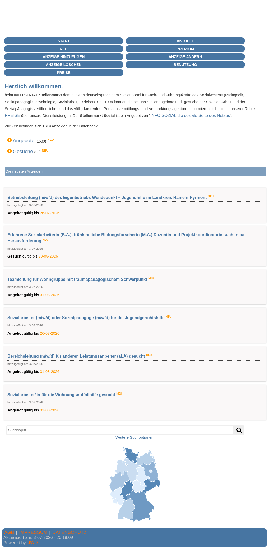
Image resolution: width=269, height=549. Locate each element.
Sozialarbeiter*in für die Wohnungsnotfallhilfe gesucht (61, 394)
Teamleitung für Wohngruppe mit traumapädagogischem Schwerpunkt (77, 279)
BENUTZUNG (185, 65)
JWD (33, 542)
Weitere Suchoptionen (134, 437)
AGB (9, 532)
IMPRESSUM (33, 532)
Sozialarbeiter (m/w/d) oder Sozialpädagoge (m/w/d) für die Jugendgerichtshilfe (86, 317)
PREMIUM (185, 49)
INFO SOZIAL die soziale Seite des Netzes (190, 115)
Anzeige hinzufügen (64, 57)
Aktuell (185, 41)
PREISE (12, 115)
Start (64, 41)
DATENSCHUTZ (69, 532)
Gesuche (23, 151)
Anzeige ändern (185, 57)
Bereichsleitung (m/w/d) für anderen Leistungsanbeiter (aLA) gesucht (76, 356)
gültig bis (134, 204)
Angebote (24, 140)
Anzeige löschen (63, 65)
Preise (64, 72)
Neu (64, 49)
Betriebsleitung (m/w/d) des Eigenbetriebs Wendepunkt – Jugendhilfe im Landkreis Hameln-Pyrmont (107, 197)
